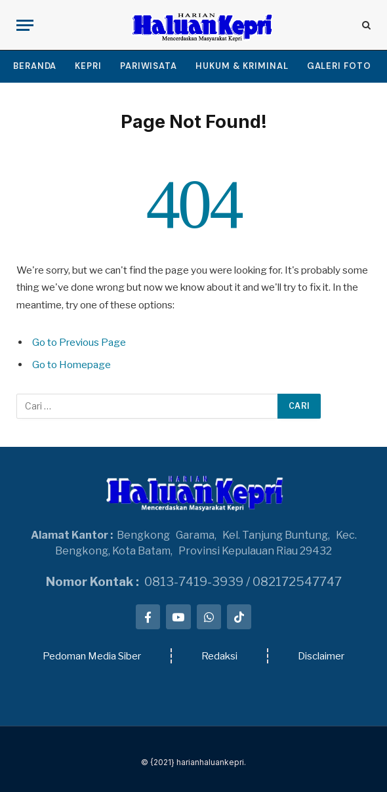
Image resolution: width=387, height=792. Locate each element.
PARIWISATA (148, 66)
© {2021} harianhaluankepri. (193, 762)
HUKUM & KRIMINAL (242, 66)
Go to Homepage (71, 364)
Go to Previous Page (79, 342)
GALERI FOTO (339, 66)
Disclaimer (321, 656)
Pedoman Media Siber (92, 656)
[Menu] (24, 25)
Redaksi (219, 656)
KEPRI (88, 66)
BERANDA (34, 66)
